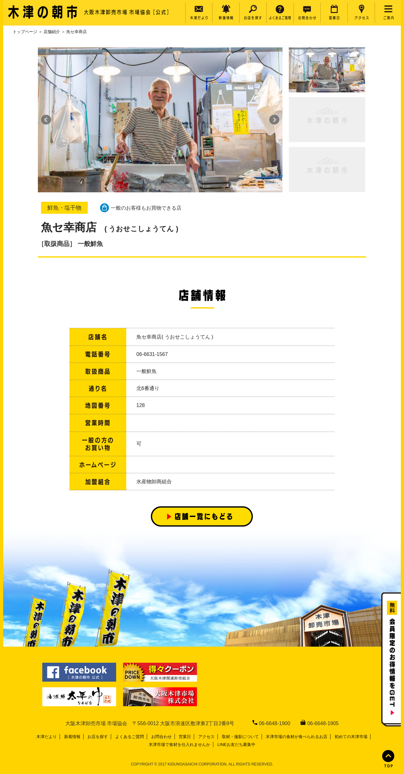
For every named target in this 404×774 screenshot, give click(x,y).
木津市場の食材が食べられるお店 (296, 736)
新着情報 (72, 736)
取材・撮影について (240, 736)
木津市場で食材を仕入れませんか (179, 744)
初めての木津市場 (351, 736)
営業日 (185, 736)
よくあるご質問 (129, 736)
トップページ (25, 31)
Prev (46, 120)
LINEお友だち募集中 (236, 744)
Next (274, 120)
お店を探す (97, 736)
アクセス (206, 736)
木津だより (46, 736)
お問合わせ (161, 736)
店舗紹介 (52, 31)
